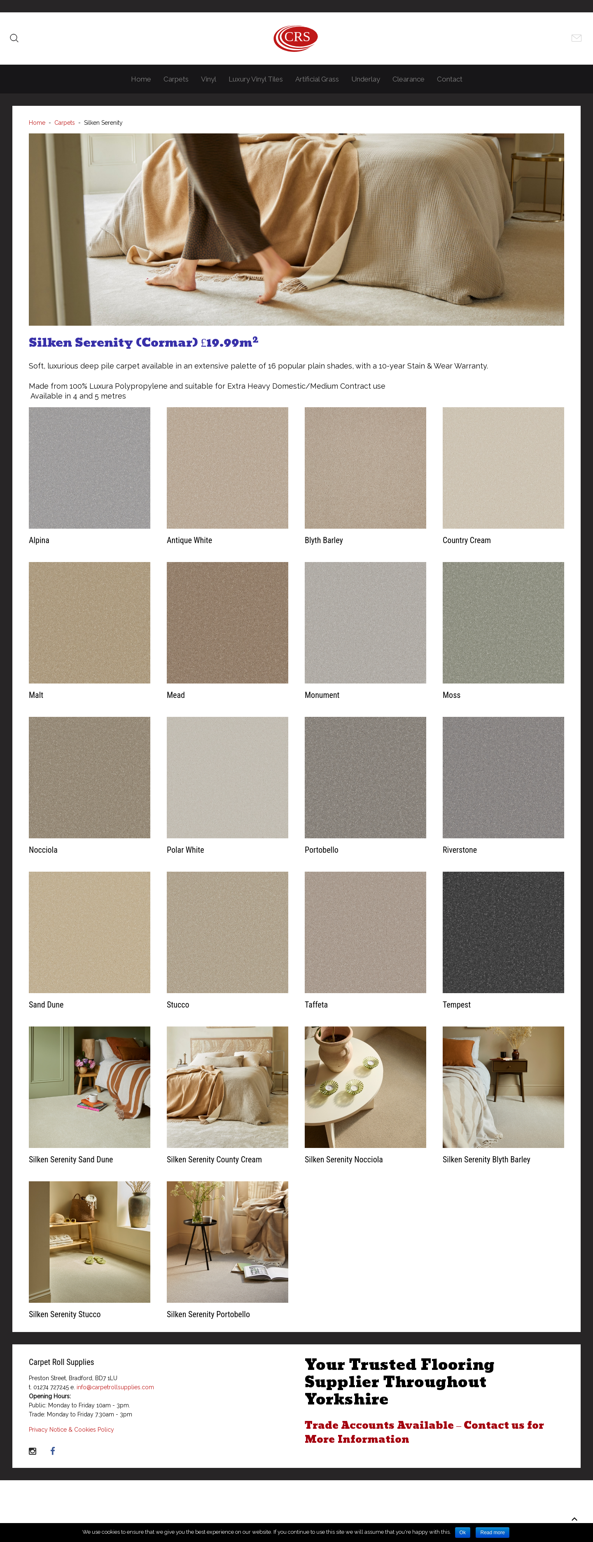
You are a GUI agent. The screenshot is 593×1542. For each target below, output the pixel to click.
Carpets (176, 79)
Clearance (408, 79)
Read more (492, 1532)
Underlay (365, 79)
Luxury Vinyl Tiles (256, 79)
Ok (463, 1532)
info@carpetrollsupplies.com (115, 1387)
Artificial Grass (317, 79)
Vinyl (208, 79)
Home (141, 79)
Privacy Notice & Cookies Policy (71, 1429)
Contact (449, 79)
